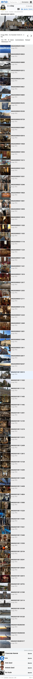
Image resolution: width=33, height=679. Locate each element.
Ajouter (30, 653)
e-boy (3, 11)
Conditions (6, 677)
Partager (27, 40)
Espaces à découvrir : (28, 650)
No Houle (8, 672)
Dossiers (6, 11)
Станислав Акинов (11, 653)
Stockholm (11, 11)
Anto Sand (8, 663)
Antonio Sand (9, 668)
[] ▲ (30, 677)
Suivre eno (11, 677)
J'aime (11, 40)
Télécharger (4, 41)
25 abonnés (29, 6)
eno (6, 658)
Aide (15, 677)
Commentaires (19, 40)
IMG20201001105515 (18, 11)
